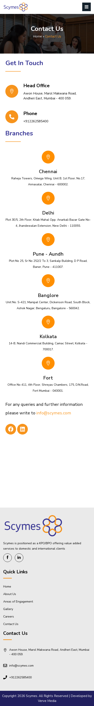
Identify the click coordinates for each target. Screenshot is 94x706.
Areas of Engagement (18, 602)
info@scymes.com (53, 413)
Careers (8, 617)
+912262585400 (35, 121)
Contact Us (10, 624)
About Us (9, 594)
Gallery (8, 609)
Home (37, 36)
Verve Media (47, 701)
